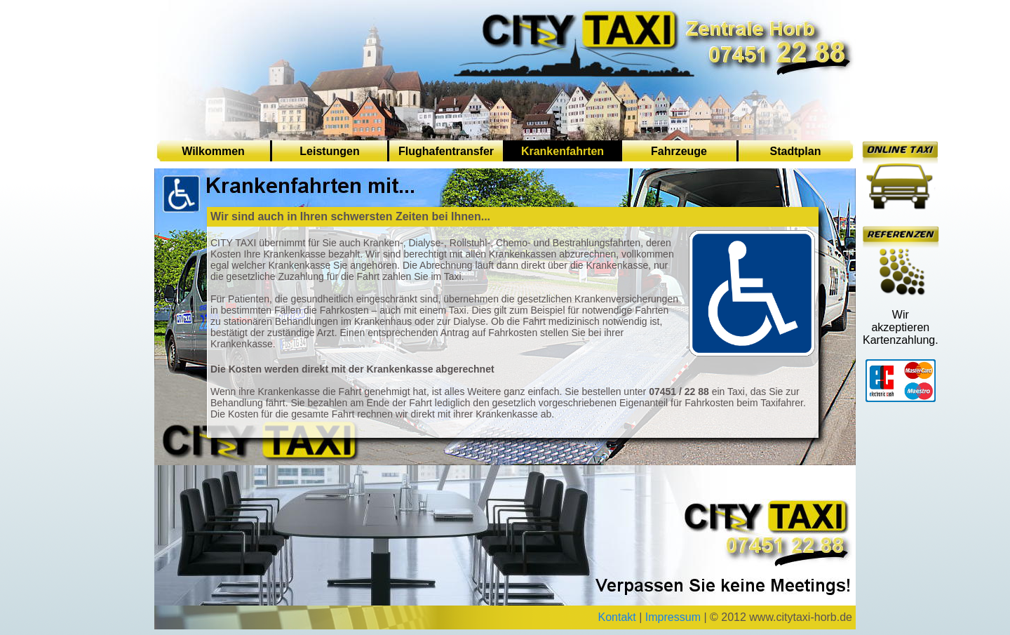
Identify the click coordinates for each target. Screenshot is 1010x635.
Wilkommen (213, 151)
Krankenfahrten (562, 151)
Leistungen (329, 151)
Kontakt (617, 617)
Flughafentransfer (446, 151)
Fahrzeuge (679, 151)
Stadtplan (795, 151)
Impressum (673, 617)
